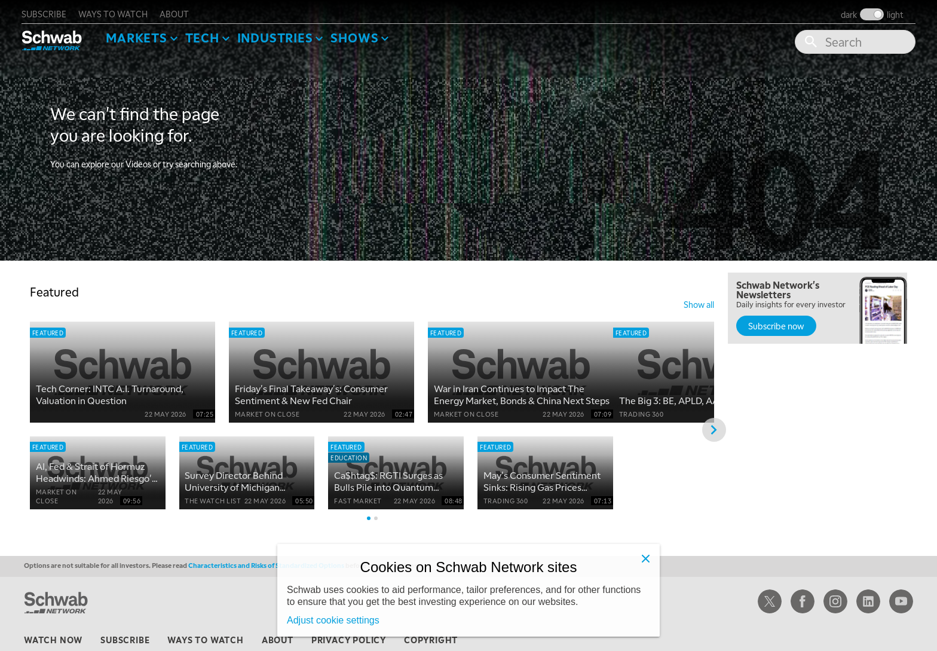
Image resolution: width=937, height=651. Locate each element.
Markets (145, 33)
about (182, 9)
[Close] (645, 558)
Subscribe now (776, 321)
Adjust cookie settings (333, 620)
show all (699, 300)
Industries (283, 33)
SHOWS (363, 33)
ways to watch (121, 9)
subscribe (52, 9)
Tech (210, 33)
